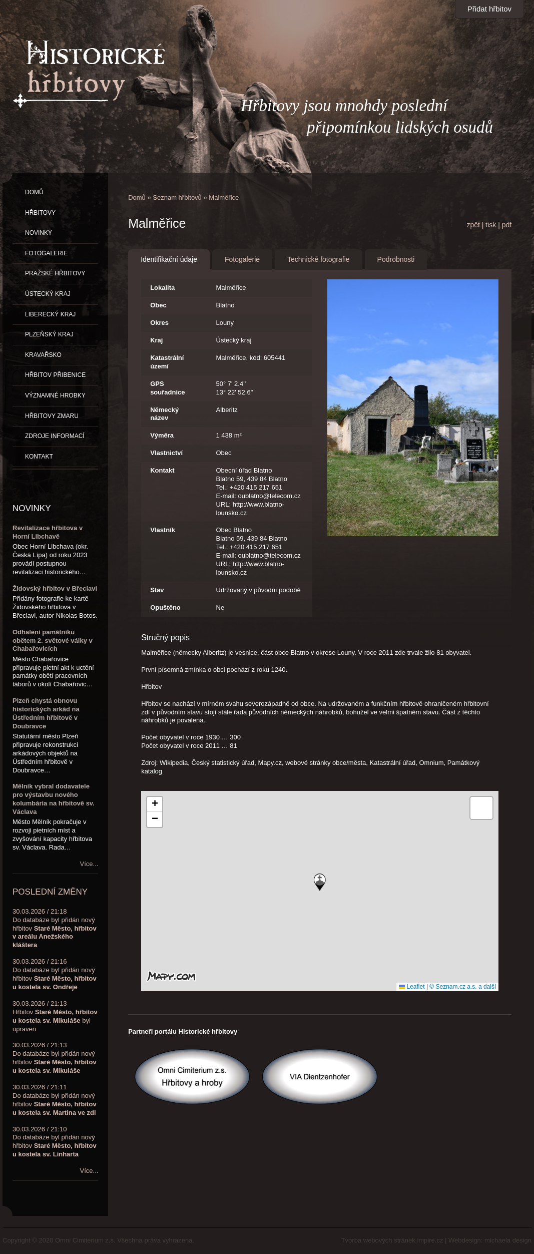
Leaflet (411, 986)
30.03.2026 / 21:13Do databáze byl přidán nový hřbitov (55, 1057)
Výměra (162, 435)
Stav (157, 590)
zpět (472, 225)
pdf (506, 225)
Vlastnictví (166, 453)
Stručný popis (165, 637)
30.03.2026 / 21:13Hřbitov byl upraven (55, 1016)
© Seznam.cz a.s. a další (462, 986)
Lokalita (162, 287)
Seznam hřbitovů (177, 197)
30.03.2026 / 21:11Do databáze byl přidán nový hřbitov (55, 1099)
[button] (320, 882)
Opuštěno (165, 607)
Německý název (164, 414)
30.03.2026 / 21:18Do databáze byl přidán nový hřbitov (55, 928)
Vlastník (162, 530)
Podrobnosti (396, 259)
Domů (137, 197)
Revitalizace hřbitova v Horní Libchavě (48, 532)
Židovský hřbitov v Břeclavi (55, 588)
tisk (490, 225)
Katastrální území (167, 362)
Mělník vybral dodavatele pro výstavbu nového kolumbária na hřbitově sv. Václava (54, 798)
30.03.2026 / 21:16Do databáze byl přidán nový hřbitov (55, 974)
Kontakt (162, 470)
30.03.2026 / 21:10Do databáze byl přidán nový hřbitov (55, 1141)
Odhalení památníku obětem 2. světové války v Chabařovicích (53, 640)
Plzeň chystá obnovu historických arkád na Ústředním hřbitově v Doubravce (46, 713)
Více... (89, 864)
